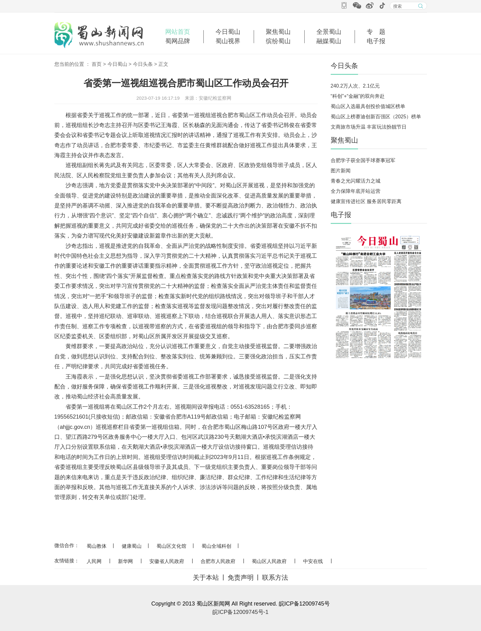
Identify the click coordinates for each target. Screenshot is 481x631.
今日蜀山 (228, 31)
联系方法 (275, 577)
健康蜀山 (132, 546)
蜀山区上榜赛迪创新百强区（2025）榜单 (376, 116)
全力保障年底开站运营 (355, 191)
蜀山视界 (228, 41)
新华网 (125, 561)
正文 (163, 64)
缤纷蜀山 (278, 41)
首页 (97, 64)
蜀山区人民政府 (269, 561)
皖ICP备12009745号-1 (240, 612)
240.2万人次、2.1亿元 (355, 86)
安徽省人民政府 (166, 561)
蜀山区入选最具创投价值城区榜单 (368, 106)
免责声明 (241, 577)
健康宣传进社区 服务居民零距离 (366, 201)
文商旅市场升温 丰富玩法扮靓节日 (368, 126)
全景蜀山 (328, 31)
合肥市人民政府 (218, 561)
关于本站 (206, 577)
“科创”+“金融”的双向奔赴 (358, 96)
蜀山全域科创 (216, 546)
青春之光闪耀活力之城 (355, 181)
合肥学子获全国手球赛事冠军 (363, 160)
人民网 (94, 561)
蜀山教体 (97, 546)
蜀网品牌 (177, 41)
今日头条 (143, 64)
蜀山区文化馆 (171, 546)
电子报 (376, 41)
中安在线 (313, 561)
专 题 (376, 31)
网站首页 (177, 31)
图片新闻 (341, 170)
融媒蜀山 (328, 41)
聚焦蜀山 (278, 31)
